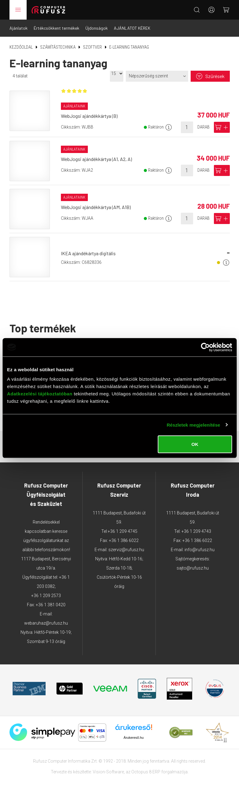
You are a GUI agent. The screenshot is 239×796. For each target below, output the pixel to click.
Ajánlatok (18, 28)
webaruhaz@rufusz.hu (46, 623)
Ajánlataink (74, 106)
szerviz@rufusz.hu (126, 549)
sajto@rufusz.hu (193, 568)
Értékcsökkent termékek (56, 28)
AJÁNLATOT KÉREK (132, 28)
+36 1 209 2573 (46, 595)
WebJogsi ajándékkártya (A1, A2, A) (96, 159)
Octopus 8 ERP (145, 771)
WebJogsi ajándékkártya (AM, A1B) (96, 207)
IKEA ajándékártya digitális (88, 253)
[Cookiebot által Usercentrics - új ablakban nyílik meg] (205, 347)
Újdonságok (96, 28)
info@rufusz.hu (200, 549)
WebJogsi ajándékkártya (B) (89, 116)
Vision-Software (108, 771)
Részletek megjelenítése (193, 424)
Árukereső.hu (134, 737)
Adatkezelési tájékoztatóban (40, 393)
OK (194, 444)
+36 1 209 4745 (122, 531)
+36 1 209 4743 (196, 531)
